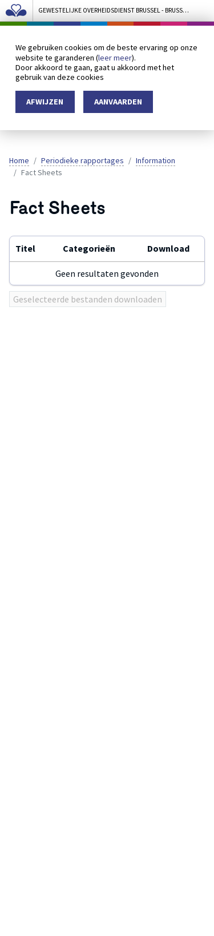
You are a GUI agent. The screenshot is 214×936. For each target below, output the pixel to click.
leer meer (115, 58)
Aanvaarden (118, 101)
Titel (25, 248)
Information (155, 160)
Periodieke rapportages (82, 160)
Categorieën (89, 248)
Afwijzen (44, 101)
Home (19, 160)
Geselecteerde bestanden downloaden (87, 299)
